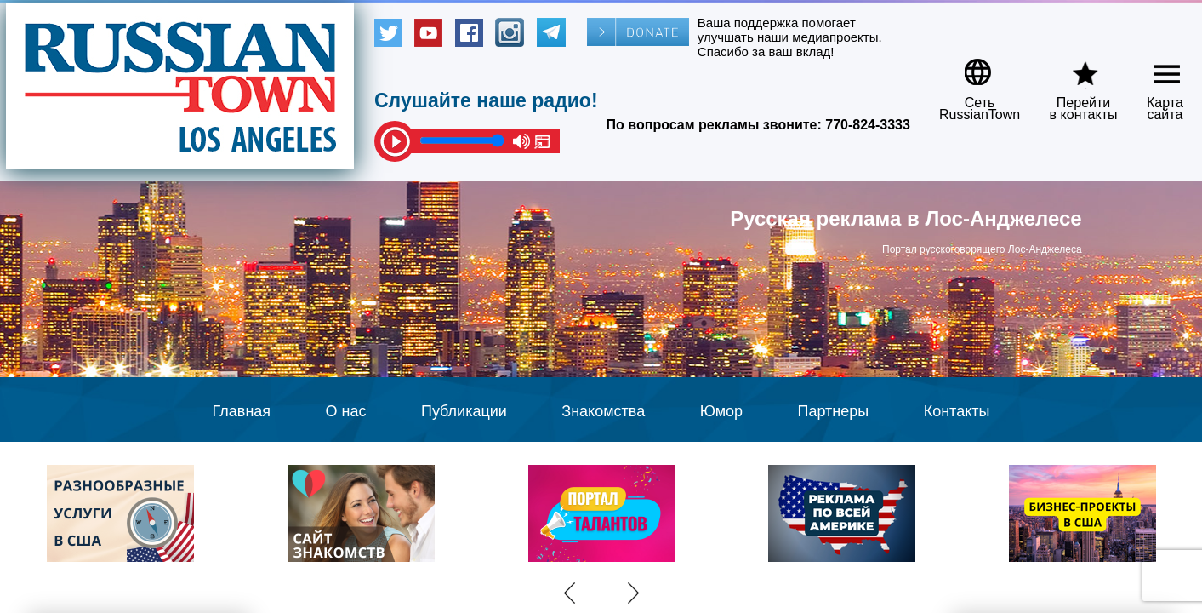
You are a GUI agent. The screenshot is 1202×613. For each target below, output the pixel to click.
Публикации (464, 411)
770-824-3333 (867, 124)
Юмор (721, 411)
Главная (242, 411)
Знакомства (603, 411)
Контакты (957, 411)
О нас (346, 411)
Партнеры (833, 411)
